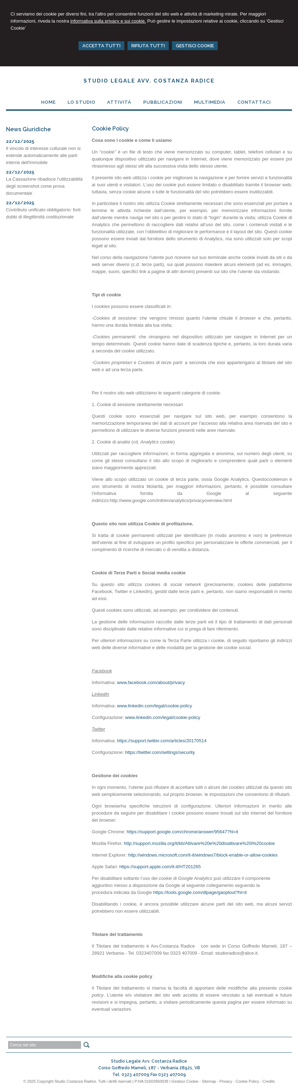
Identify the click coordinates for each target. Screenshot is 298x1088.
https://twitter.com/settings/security (160, 752)
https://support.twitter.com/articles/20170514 (161, 740)
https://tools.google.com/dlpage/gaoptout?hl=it (200, 892)
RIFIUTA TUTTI (148, 45)
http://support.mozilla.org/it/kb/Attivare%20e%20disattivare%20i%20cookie (199, 843)
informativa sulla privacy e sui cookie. (108, 21)
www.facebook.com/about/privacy (151, 682)
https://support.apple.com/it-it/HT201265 (160, 866)
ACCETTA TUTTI (101, 45)
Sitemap (209, 1081)
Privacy (225, 1081)
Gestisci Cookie (185, 1081)
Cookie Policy (247, 1081)
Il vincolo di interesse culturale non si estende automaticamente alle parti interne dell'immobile (43, 155)
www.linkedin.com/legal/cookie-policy (154, 705)
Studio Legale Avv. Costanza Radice (149, 81)
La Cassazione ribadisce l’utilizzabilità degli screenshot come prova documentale (44, 186)
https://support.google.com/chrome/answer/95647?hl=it (182, 831)
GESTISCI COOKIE (195, 45)
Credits (268, 1081)
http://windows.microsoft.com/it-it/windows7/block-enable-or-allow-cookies (203, 855)
